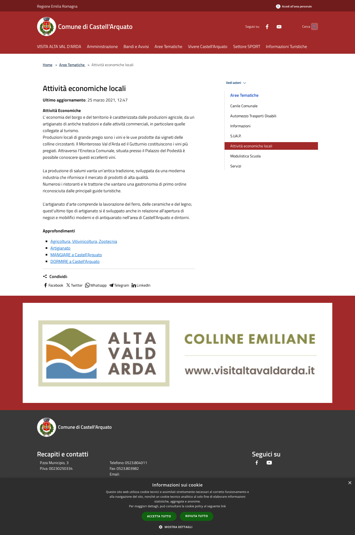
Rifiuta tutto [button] (196, 516)
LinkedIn (141, 285)
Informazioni (240, 126)
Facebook (53, 285)
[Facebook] (258, 26)
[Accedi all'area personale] (294, 6)
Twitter (74, 285)
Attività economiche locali (251, 146)
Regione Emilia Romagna (57, 6)
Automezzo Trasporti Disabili (253, 116)
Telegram (118, 285)
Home (47, 65)
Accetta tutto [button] (159, 516)
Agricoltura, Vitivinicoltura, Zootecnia (83, 241)
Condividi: (55, 276)
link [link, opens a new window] (223, 506)
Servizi (235, 166)
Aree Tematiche (72, 65)
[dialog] (177, 506)
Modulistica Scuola (245, 156)
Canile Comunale (244, 106)
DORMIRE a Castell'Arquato (75, 261)
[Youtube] (269, 26)
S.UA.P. (235, 136)
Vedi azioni (236, 83)
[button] (177, 526)
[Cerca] (312, 26)
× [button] (349, 483)
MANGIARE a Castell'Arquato (76, 254)
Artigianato (60, 248)
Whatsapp (96, 285)
